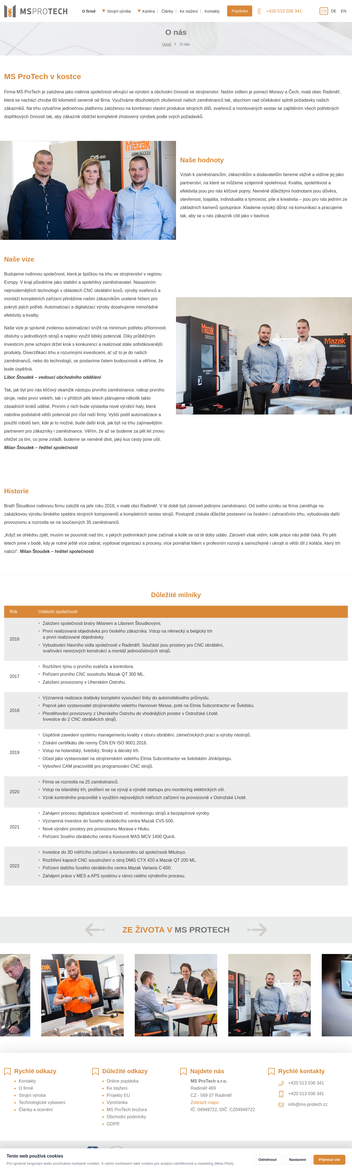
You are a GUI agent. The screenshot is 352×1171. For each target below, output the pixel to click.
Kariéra (148, 11)
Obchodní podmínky (126, 1116)
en (343, 11)
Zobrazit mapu (205, 1102)
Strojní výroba (119, 11)
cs (323, 11)
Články (167, 11)
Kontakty (212, 11)
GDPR (113, 1124)
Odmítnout (267, 1160)
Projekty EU (118, 1095)
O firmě (88, 11)
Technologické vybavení (42, 1102)
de (333, 11)
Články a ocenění (36, 1109)
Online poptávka (123, 1081)
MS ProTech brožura (127, 1109)
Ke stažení (189, 11)
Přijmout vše (329, 1160)
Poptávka (240, 11)
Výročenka (117, 1102)
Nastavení (297, 1160)
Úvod (166, 44)
